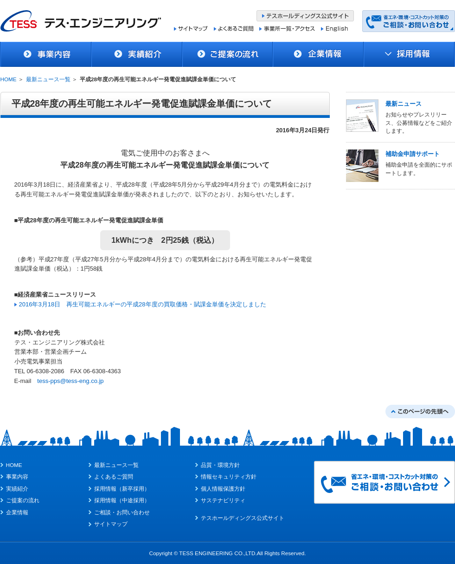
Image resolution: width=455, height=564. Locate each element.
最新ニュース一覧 (48, 79)
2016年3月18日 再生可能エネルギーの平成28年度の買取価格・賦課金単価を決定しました (142, 304)
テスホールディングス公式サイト (242, 518)
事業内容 (17, 476)
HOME (8, 79)
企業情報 (17, 512)
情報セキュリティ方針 (228, 476)
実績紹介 (17, 489)
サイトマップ (111, 524)
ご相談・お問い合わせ (122, 512)
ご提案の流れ (22, 500)
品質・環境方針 (220, 465)
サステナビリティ (223, 500)
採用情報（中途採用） (122, 500)
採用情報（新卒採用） (122, 489)
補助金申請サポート (412, 153)
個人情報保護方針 (223, 489)
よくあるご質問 (113, 476)
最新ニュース (403, 103)
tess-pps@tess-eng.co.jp (70, 380)
